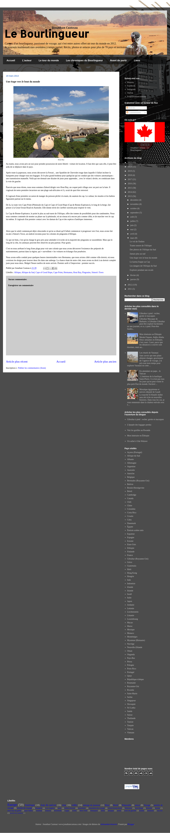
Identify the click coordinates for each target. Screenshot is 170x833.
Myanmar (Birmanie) (136, 640)
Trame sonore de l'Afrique (141, 245)
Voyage (147, 805)
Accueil (11, 60)
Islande (130, 591)
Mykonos (128, 808)
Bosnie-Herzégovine (135, 488)
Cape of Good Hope (43, 272)
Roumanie (131, 683)
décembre (134, 200)
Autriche (131, 473)
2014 (130, 192)
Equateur (131, 534)
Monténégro (132, 637)
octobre (133, 208)
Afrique (17, 272)
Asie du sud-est (48, 805)
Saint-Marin (132, 693)
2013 (130, 196)
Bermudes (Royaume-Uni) (138, 481)
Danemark (131, 523)
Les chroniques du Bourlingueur (84, 60)
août (132, 217)
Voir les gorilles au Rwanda (138, 430)
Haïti (129, 569)
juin (132, 225)
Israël (129, 594)
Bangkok (38, 808)
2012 (130, 285)
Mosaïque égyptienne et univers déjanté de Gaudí (149, 390)
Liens (137, 60)
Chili (129, 502)
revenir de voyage (24, 808)
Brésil (129, 491)
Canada (130, 498)
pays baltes (28, 811)
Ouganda (131, 654)
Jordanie (130, 605)
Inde (129, 580)
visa (64, 805)
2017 (130, 179)
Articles (130, 108)
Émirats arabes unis (135, 530)
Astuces (48, 811)
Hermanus (68, 272)
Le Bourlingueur (46, 33)
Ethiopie (130, 548)
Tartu (103, 811)
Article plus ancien (105, 361)
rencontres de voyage (97, 808)
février (133, 275)
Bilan (107, 805)
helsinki (149, 808)
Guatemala (131, 566)
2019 (130, 171)
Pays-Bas (131, 658)
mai (132, 229)
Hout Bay (77, 272)
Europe (12, 805)
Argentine (131, 466)
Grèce (129, 562)
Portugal (130, 672)
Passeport (94, 811)
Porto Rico (131, 669)
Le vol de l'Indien (137, 241)
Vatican (130, 729)
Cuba (129, 520)
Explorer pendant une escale (141, 270)
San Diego (139, 808)
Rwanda (130, 690)
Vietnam (130, 732)
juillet (133, 221)
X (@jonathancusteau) (136, 96)
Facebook (131, 86)
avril (132, 234)
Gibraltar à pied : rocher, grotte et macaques (149, 314)
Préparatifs (126, 805)
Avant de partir (118, 60)
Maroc (130, 626)
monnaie (150, 811)
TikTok (130, 93)
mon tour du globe (14, 811)
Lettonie (130, 608)
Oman (129, 651)
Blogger (131, 824)
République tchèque (135, 679)
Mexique (131, 629)
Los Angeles (50, 808)
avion (119, 811)
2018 (130, 175)
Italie (129, 598)
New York (83, 811)
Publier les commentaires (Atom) (32, 368)
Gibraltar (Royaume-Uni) (138, 559)
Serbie (130, 697)
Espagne (130, 537)
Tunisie (130, 722)
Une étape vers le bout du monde (143, 258)
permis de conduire (16, 813)
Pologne (130, 665)
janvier (133, 279)
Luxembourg (132, 619)
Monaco (130, 633)
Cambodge (131, 495)
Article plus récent (17, 361)
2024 (130, 167)
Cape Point (58, 272)
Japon (129, 601)
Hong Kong (132, 573)
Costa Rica (131, 512)
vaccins (160, 811)
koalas (141, 811)
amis (59, 808)
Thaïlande (131, 718)
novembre (134, 204)
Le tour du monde (49, 60)
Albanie (130, 459)
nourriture (82, 808)
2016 (130, 183)
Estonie (130, 541)
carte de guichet (130, 811)
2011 (130, 289)
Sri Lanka (131, 708)
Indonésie (131, 583)
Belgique (131, 477)
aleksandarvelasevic (109, 824)
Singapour (131, 700)
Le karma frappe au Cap (140, 262)
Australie (131, 470)
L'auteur (26, 60)
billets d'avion (69, 808)
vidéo (74, 805)
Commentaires (133, 112)
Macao (130, 622)
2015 (130, 188)
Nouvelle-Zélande (134, 647)
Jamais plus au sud (137, 254)
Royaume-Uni (133, 686)
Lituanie (130, 615)
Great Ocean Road (115, 808)
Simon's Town (97, 272)
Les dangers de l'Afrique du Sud (143, 266)
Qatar (129, 676)
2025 (130, 162)
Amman (39, 811)
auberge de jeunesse (91, 805)
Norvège (130, 644)
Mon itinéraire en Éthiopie (150, 334)
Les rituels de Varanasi (148, 353)
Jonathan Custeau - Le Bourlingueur (139, 149)
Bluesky (130, 82)
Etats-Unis (131, 544)
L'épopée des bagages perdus (139, 425)
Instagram (131, 89)
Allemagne (131, 463)
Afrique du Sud (28, 272)
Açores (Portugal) (134, 452)
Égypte (130, 527)
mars (132, 238)
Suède (129, 711)
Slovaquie (131, 704)
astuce (137, 805)
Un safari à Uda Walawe (137, 441)
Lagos (67, 811)
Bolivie (130, 484)
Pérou (129, 662)
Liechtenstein (132, 612)
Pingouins (86, 272)
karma (157, 808)
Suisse (130, 715)
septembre (134, 213)
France (130, 555)
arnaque (111, 811)
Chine (129, 505)
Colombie (131, 509)
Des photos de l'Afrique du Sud (143, 249)
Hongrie (130, 576)
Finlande (131, 552)
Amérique (30, 805)
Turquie (130, 725)
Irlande (130, 587)
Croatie (130, 516)
